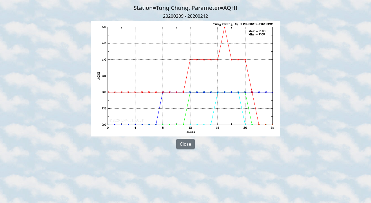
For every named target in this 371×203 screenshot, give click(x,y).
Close (185, 144)
